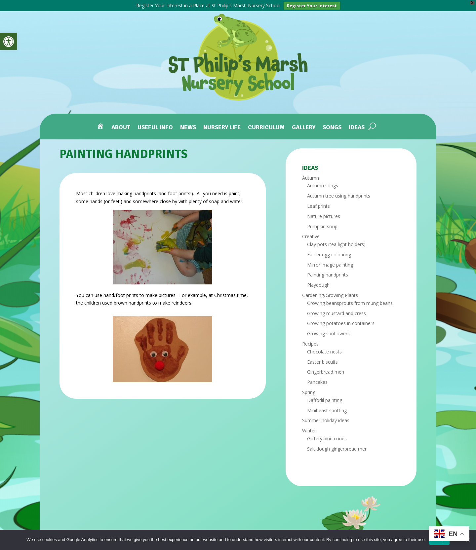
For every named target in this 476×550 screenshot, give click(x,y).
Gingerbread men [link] (325, 371)
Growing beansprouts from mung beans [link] (350, 302)
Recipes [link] (310, 343)
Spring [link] (308, 391)
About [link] (120, 127)
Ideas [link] (357, 127)
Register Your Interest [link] (312, 6)
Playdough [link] (318, 284)
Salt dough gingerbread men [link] (337, 448)
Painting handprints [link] (327, 274)
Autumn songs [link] (322, 185)
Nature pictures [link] (323, 215)
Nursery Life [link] (222, 127)
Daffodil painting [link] (324, 399)
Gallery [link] (303, 127)
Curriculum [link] (266, 127)
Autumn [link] (310, 177)
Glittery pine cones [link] (327, 438)
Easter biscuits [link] (322, 361)
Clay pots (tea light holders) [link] (336, 243)
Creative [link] (311, 236)
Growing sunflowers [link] (328, 333)
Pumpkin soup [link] (322, 225)
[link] (8, 41)
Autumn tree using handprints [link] (338, 195)
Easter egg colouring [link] (329, 254)
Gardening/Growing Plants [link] (330, 294)
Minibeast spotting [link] (327, 409)
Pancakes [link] (317, 381)
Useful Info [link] (155, 127)
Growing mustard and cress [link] (336, 312)
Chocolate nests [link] (324, 351)
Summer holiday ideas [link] (325, 420)
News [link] (188, 127)
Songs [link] (332, 127)
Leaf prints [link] (318, 205)
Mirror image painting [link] (330, 264)
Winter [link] (309, 430)
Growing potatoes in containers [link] (341, 322)
